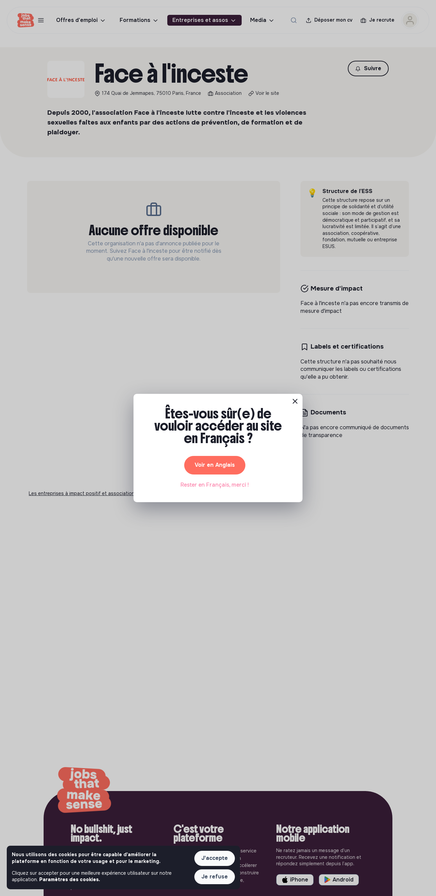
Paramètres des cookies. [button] (69, 879)
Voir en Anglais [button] (215, 464)
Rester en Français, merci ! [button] (214, 484)
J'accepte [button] (214, 858)
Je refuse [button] (214, 876)
